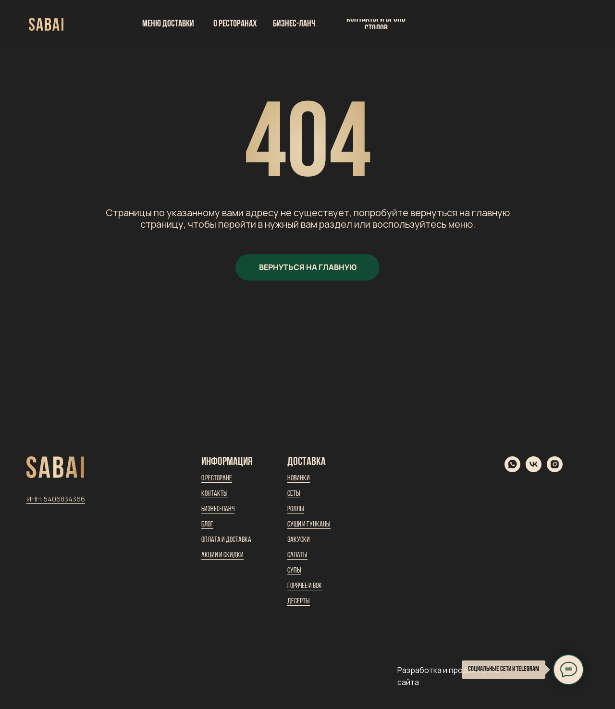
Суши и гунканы (309, 524)
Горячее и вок (304, 586)
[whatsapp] (512, 469)
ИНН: (35, 498)
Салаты (297, 555)
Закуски (298, 540)
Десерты (298, 601)
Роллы (295, 509)
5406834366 (64, 498)
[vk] (533, 469)
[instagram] (555, 469)
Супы (294, 571)
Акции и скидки (222, 555)
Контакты (214, 494)
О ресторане (216, 478)
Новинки (298, 478)
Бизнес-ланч (217, 509)
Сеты (293, 494)
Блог (207, 524)
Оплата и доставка (226, 540)
